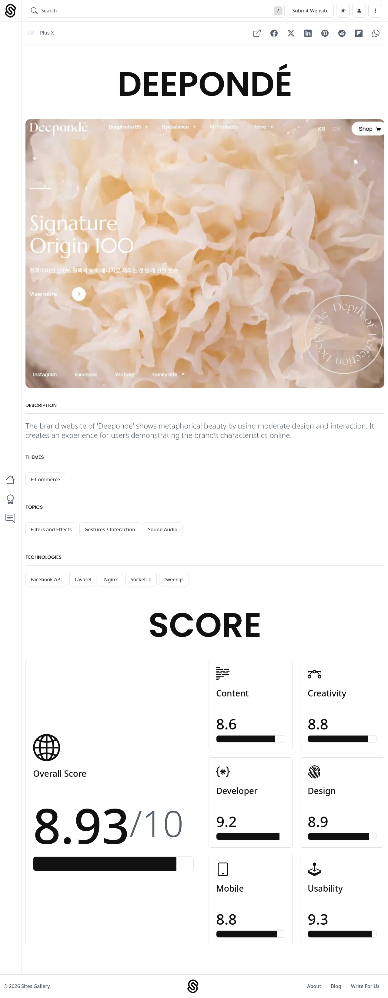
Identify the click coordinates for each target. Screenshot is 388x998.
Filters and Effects (51, 529)
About (314, 986)
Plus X (47, 33)
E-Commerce (45, 479)
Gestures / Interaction (110, 529)
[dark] (343, 11)
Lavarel (83, 579)
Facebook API (46, 579)
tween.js (174, 579)
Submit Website (310, 10)
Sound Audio (162, 529)
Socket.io (141, 579)
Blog (336, 986)
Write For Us (365, 986)
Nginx (111, 579)
